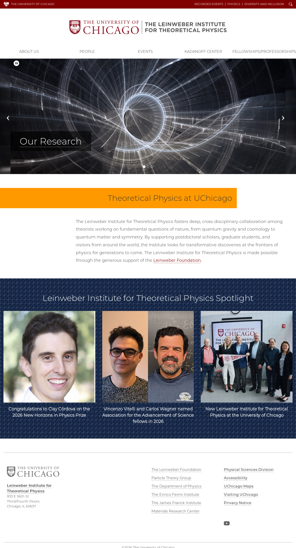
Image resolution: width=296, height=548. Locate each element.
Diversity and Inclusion (264, 4)
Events (145, 51)
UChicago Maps (238, 486)
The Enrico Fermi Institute (175, 494)
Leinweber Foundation (177, 260)
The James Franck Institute (176, 503)
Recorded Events (208, 4)
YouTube (226, 524)
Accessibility (235, 478)
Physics (234, 4)
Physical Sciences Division (249, 469)
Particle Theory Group (171, 478)
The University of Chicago (32, 4)
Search (291, 4)
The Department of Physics (176, 486)
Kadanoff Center (203, 51)
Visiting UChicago (241, 494)
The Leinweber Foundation (176, 469)
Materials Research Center (175, 511)
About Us (29, 51)
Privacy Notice (237, 503)
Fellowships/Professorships (264, 51)
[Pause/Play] (16, 63)
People (87, 51)
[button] (12, 116)
